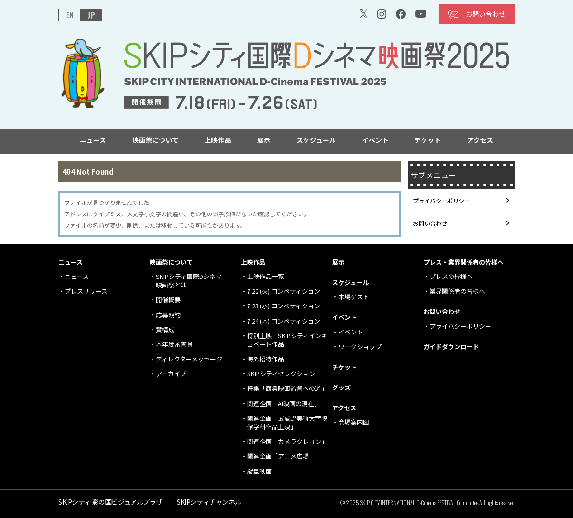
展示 (263, 140)
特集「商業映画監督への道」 (287, 388)
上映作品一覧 (265, 276)
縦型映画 (259, 471)
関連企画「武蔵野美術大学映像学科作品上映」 (287, 422)
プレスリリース (86, 291)
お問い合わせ (486, 13)
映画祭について (155, 140)
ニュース (93, 140)
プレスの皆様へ (451, 276)
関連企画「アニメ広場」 (281, 456)
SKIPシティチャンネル (209, 502)
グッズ (341, 387)
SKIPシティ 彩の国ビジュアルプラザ (110, 502)
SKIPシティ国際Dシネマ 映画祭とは (189, 280)
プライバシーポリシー (441, 200)
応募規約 (168, 314)
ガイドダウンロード (451, 346)
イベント (375, 140)
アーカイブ (171, 373)
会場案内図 (353, 421)
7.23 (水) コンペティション (283, 305)
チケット (427, 140)
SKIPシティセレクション (281, 373)
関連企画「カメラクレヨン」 (287, 441)
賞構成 (165, 329)
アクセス (480, 140)
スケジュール (316, 140)
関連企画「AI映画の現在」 (283, 403)
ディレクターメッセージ (189, 358)
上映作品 (217, 140)
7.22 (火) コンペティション (283, 291)
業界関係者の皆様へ (457, 291)
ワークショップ (360, 346)
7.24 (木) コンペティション (283, 320)
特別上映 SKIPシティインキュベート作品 (287, 340)
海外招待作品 (265, 358)
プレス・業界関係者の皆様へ (463, 262)
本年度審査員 (174, 344)
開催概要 (168, 299)
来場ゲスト (353, 296)
